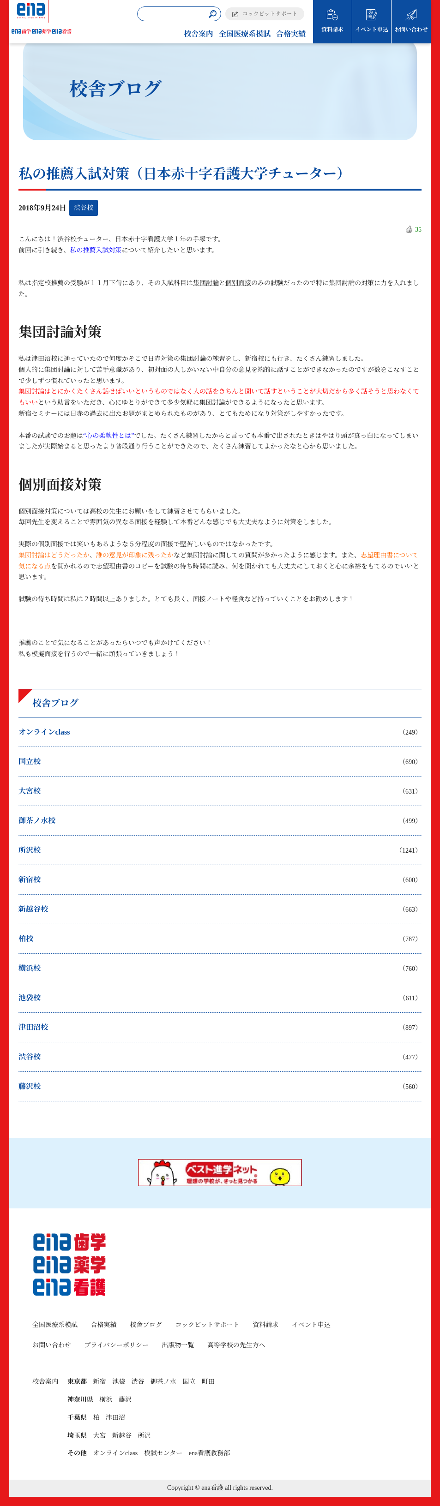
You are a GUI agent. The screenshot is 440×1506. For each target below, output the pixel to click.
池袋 (118, 1381)
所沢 (144, 1435)
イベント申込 (371, 29)
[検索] (212, 14)
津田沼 (115, 1417)
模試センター (163, 1453)
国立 (189, 1381)
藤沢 (125, 1399)
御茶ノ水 (163, 1381)
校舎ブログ (146, 1324)
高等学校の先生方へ (236, 1345)
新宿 (99, 1381)
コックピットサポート (269, 14)
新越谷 (122, 1435)
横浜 (106, 1399)
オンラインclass (115, 1453)
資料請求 (332, 29)
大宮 (99, 1435)
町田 (208, 1381)
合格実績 (291, 34)
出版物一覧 (178, 1345)
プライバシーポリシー (116, 1345)
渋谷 (138, 1381)
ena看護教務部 (209, 1453)
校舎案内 (198, 34)
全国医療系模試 (245, 34)
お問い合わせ (411, 29)
